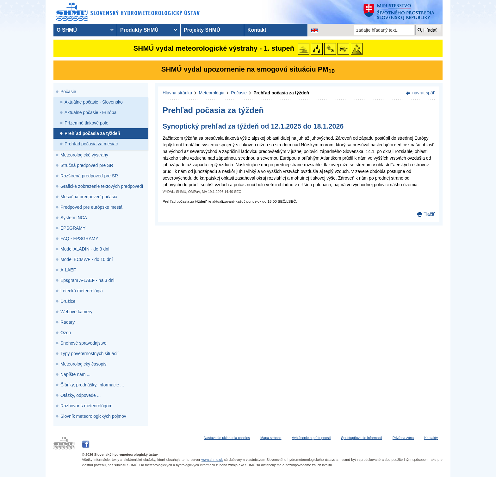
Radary (67, 322)
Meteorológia (211, 92)
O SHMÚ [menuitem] (67, 30)
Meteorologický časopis (83, 363)
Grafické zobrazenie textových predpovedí (101, 186)
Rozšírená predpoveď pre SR (89, 175)
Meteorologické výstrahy (84, 154)
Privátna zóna (403, 438)
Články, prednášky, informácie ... (92, 384)
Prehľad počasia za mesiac (91, 143)
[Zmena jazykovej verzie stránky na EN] (314, 30)
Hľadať (430, 30)
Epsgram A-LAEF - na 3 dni (87, 280)
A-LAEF (68, 269)
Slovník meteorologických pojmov (93, 416)
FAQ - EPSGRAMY (79, 238)
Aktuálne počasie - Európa (90, 112)
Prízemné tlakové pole (86, 122)
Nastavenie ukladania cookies (227, 438)
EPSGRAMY (72, 228)
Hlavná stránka (177, 92)
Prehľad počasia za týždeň (92, 133)
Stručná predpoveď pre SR (86, 165)
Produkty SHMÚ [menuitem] (139, 30)
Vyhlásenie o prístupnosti (311, 438)
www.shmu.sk (212, 459)
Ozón (65, 332)
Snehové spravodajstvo (83, 343)
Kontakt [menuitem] (256, 30)
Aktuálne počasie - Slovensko (94, 102)
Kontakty (431, 438)
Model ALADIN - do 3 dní (84, 248)
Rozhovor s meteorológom (86, 405)
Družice (67, 301)
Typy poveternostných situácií (89, 353)
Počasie (68, 91)
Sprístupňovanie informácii (361, 438)
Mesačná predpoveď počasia (88, 196)
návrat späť (423, 92)
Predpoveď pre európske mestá (91, 207)
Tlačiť (429, 214)
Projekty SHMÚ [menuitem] (202, 30)
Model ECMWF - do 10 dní (86, 259)
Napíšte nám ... (75, 374)
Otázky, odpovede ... (80, 395)
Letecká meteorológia (81, 290)
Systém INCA (73, 217)
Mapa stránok (271, 438)
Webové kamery (76, 311)
